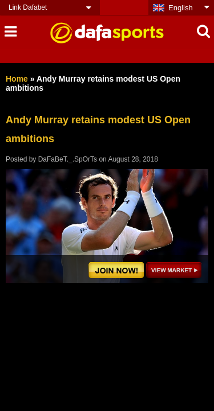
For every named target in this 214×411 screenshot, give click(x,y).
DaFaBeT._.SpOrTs (67, 159)
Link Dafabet (28, 7)
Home (17, 78)
